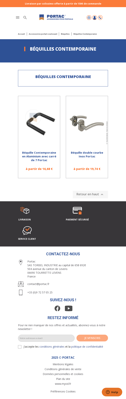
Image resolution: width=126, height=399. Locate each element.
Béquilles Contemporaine (63, 77)
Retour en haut (90, 194)
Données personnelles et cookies (63, 374)
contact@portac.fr (38, 284)
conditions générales (51, 346)
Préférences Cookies (63, 391)
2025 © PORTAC (63, 357)
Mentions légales (63, 364)
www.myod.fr (63, 383)
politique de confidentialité (87, 346)
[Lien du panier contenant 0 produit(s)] (89, 17)
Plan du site (63, 379)
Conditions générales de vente (63, 369)
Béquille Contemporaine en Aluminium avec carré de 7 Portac (39, 156)
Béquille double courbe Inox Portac (87, 154)
